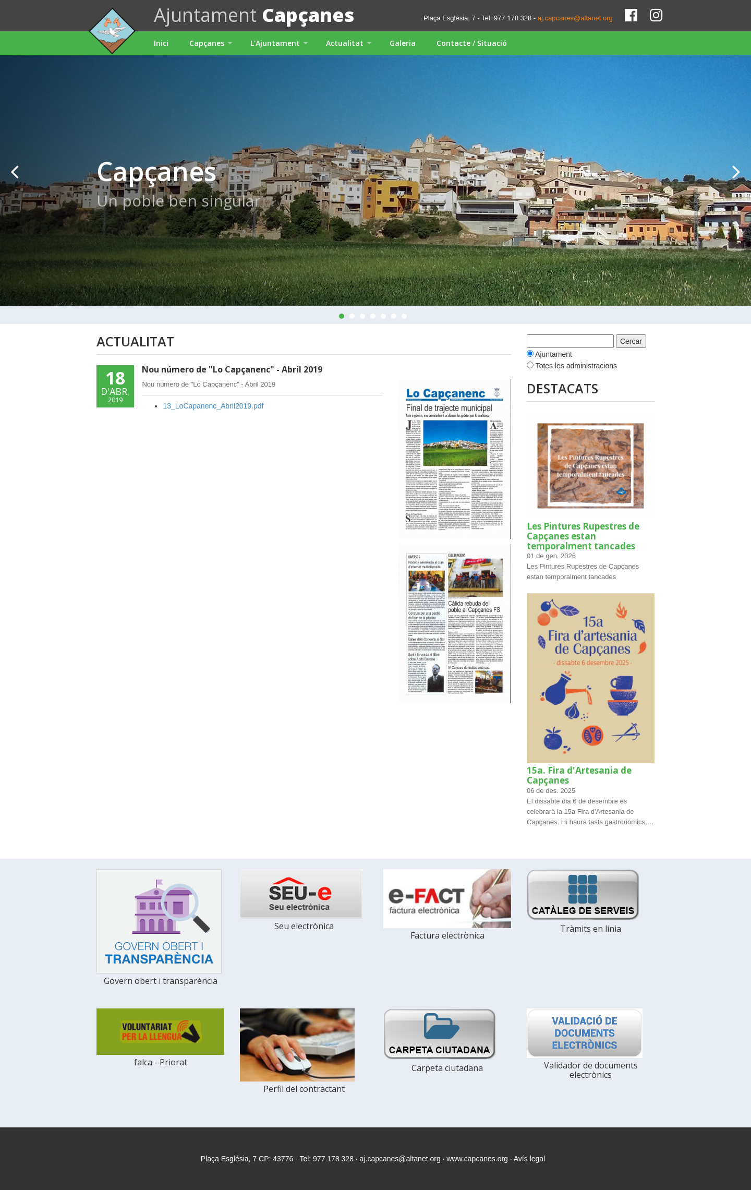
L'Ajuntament (275, 43)
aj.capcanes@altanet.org (575, 18)
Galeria (403, 43)
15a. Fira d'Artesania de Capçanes (579, 775)
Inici (161, 43)
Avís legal (529, 1159)
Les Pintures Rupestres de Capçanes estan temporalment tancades (583, 535)
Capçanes (206, 43)
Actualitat (345, 43)
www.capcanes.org (477, 1159)
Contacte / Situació (472, 43)
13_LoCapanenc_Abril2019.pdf (213, 406)
